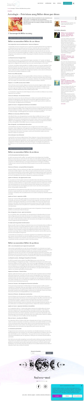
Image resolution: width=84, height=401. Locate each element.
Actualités (10, 11)
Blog (54, 3)
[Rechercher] (75, 18)
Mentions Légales (31, 394)
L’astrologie (48, 3)
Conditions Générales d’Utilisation (43, 394)
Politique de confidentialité (70, 398)
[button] (81, 385)
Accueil (9, 8)
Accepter (57, 396)
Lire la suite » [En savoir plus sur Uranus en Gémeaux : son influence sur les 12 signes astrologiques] (63, 79)
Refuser (67, 396)
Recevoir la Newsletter (36, 351)
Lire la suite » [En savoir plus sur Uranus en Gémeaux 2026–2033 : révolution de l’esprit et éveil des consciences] (63, 103)
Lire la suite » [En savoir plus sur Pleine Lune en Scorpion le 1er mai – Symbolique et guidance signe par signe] (63, 54)
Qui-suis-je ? (40, 3)
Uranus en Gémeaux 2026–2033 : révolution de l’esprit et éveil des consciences (68, 82)
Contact (59, 3)
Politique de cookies (62, 398)
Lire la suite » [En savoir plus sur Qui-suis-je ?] (63, 26)
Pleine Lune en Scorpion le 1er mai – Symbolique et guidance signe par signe (67, 34)
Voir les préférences (77, 396)
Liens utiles (24, 394)
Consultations (67, 3)
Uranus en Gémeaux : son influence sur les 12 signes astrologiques (67, 57)
